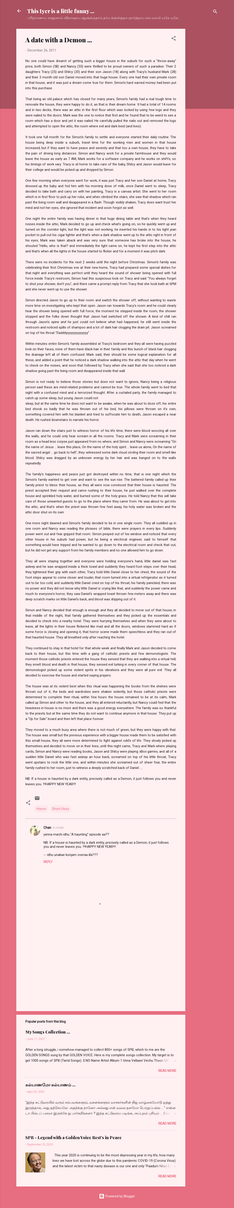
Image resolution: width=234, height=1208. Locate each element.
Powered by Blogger (117, 1196)
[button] (173, 39)
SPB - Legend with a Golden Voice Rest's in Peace (73, 1137)
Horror (41, 809)
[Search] (215, 12)
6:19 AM (58, 827)
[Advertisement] (203, 97)
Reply (48, 862)
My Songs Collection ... (47, 1032)
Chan (47, 828)
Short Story (60, 809)
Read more (167, 1071)
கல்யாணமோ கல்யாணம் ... (50, 1084)
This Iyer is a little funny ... (60, 10)
